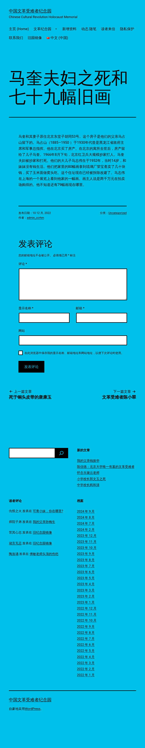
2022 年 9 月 (86, 626)
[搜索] (61, 453)
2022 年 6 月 (86, 644)
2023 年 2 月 (86, 596)
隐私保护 (127, 29)
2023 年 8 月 (86, 560)
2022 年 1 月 (86, 675)
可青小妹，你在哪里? (48, 511)
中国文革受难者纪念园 (30, 11)
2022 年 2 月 (86, 669)
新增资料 (69, 29)
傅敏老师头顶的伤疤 (44, 554)
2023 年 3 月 (86, 590)
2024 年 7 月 (86, 523)
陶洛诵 (13, 554)
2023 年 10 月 (87, 547)
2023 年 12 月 (87, 535)
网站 (21, 331)
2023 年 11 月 (87, 541)
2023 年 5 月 (86, 578)
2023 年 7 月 (86, 566)
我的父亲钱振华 (88, 460)
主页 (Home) (19, 29)
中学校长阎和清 (88, 485)
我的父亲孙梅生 (44, 522)
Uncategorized (117, 213)
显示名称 (25, 308)
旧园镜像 (35, 38)
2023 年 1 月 (86, 602)
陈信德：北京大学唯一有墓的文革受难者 (106, 466)
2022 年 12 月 (87, 608)
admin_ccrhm (35, 217)
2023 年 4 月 (86, 584)
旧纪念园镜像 (42, 532)
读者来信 (108, 29)
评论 (22, 264)
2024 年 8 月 (86, 517)
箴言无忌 (15, 543)
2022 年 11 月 (87, 614)
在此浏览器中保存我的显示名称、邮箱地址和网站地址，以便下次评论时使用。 (74, 353)
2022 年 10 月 (87, 620)
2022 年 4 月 (86, 657)
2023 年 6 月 (86, 572)
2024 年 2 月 (86, 529)
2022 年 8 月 (86, 632)
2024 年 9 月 (86, 511)
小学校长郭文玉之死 (91, 479)
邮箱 (80, 308)
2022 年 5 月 (86, 650)
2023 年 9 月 (86, 554)
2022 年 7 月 (86, 638)
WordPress (32, 709)
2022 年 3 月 (86, 663)
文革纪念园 (42, 29)
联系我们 (16, 38)
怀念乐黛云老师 (88, 473)
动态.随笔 (88, 29)
